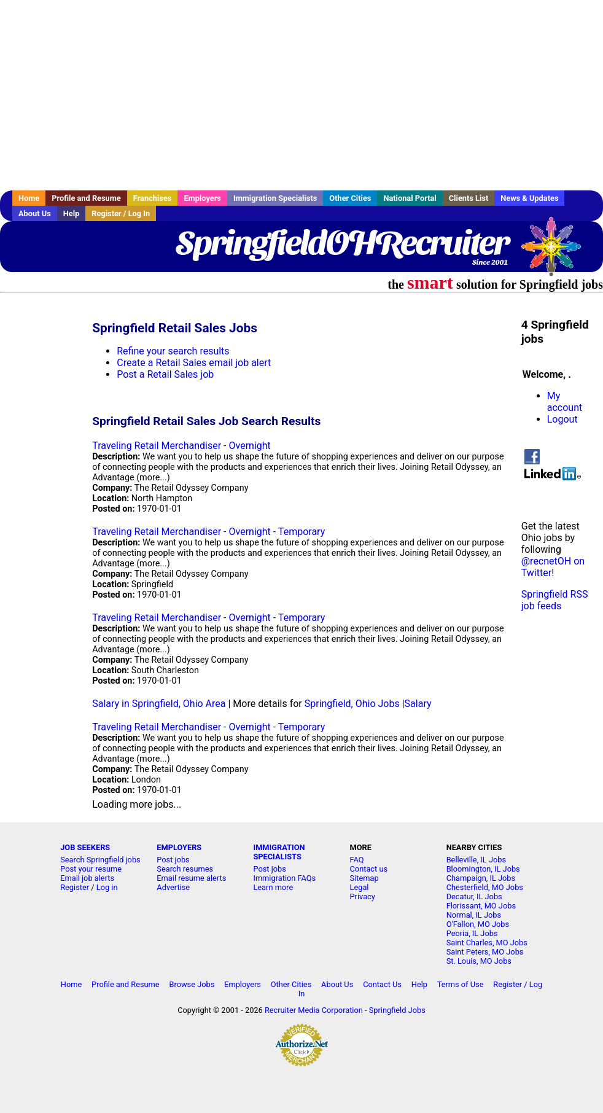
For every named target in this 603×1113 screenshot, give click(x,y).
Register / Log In (120, 213)
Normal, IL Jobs (473, 915)
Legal (359, 887)
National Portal (409, 198)
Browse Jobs (191, 984)
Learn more (273, 887)
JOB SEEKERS (85, 847)
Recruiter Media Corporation (314, 1010)
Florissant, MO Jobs (481, 905)
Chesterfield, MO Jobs (484, 887)
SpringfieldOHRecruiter (342, 242)
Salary (418, 703)
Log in (107, 887)
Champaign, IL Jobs (480, 878)
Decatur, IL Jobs (474, 896)
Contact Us (382, 984)
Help (71, 213)
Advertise (173, 887)
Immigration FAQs (284, 878)
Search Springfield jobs (100, 859)
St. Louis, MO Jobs (479, 961)
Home (28, 198)
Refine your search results (173, 351)
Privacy (362, 896)
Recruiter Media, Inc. (557, 252)
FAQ (357, 859)
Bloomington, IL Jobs (483, 868)
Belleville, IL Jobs (476, 859)
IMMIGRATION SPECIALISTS (279, 852)
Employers (202, 198)
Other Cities (350, 198)
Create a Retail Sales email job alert (194, 363)
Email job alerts (87, 878)
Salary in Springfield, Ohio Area (158, 703)
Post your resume (91, 868)
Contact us (369, 868)
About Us (34, 213)
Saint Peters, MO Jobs (485, 951)
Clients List (469, 198)
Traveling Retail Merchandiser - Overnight (181, 445)
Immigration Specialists (275, 198)
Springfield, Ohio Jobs (352, 703)
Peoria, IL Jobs (472, 933)
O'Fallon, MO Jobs (477, 924)
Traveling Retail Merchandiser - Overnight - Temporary (208, 531)
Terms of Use (460, 984)
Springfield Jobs (397, 1010)
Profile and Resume (86, 198)
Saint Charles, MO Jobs (486, 942)
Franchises (152, 198)
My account (564, 401)
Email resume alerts (191, 878)
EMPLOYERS (179, 847)
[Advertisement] (301, 95)
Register (74, 887)
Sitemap (364, 878)
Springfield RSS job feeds (554, 600)
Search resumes (185, 868)
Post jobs (173, 859)
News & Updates (529, 198)
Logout (562, 419)
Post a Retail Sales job (165, 374)
